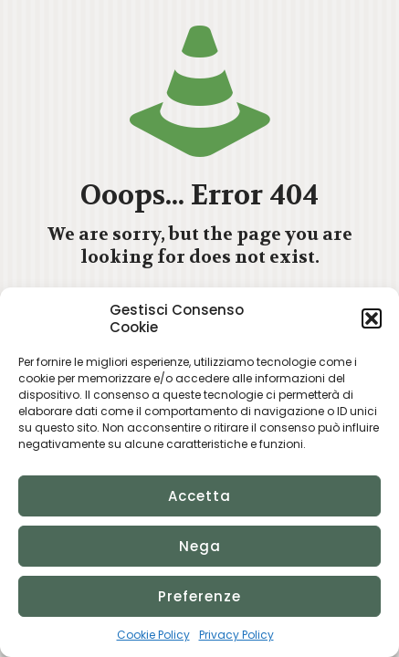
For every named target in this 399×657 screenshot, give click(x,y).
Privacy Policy (236, 634)
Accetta (199, 496)
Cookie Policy (153, 634)
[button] (371, 318)
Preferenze (199, 596)
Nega (200, 546)
